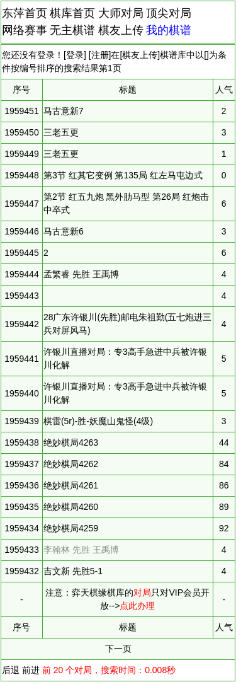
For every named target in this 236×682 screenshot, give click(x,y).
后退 (11, 670)
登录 (75, 55)
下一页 (118, 649)
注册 (100, 55)
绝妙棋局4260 (70, 507)
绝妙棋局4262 (70, 464)
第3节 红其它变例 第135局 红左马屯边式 (123, 175)
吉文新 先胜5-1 (73, 571)
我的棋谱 (168, 30)
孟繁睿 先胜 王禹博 (81, 274)
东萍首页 (24, 13)
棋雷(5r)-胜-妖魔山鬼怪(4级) (98, 421)
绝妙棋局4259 (70, 528)
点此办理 (137, 606)
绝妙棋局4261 (70, 485)
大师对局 (120, 13)
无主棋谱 (72, 30)
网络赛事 (24, 30)
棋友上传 (120, 30)
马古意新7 (63, 111)
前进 (31, 670)
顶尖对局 (168, 13)
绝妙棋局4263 (70, 442)
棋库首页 (72, 13)
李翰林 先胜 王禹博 (81, 550)
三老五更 (61, 132)
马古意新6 (63, 231)
